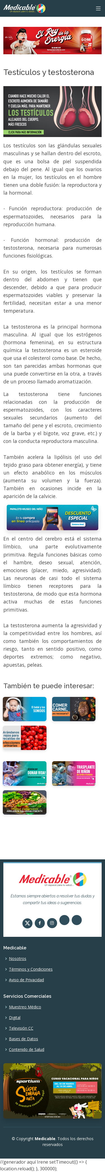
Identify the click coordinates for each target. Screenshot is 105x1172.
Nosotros (17, 959)
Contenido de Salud (26, 1049)
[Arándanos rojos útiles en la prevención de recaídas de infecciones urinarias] (24, 737)
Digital (14, 1018)
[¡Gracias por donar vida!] (24, 773)
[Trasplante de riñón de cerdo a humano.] (74, 773)
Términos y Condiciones (31, 969)
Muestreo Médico (25, 1007)
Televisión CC (21, 1028)
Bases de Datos (23, 1039)
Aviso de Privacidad (26, 980)
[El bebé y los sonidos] (24, 709)
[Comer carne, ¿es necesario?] (74, 709)
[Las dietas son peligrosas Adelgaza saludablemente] (24, 802)
